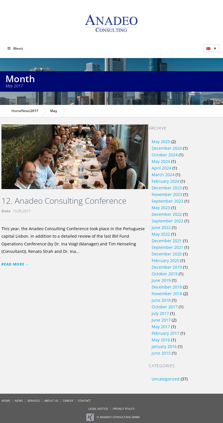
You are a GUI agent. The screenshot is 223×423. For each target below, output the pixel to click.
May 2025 (161, 141)
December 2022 (167, 214)
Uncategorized (166, 379)
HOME (5, 401)
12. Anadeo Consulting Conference (63, 200)
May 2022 (161, 234)
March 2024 (163, 174)
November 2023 (167, 194)
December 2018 (167, 287)
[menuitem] (211, 48)
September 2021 (167, 247)
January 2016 (164, 346)
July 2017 (160, 313)
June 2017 (161, 320)
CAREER (68, 401)
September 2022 (167, 221)
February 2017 (165, 333)
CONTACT (84, 401)
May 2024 (161, 161)
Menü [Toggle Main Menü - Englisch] (15, 48)
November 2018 (167, 293)
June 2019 (161, 280)
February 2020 (165, 260)
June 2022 (161, 227)
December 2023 (167, 188)
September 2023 (167, 201)
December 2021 (167, 240)
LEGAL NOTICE (98, 409)
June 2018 (161, 300)
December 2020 (167, 254)
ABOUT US (51, 401)
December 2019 (167, 267)
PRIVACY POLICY (124, 409)
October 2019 (165, 273)
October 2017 (165, 306)
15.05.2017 (22, 211)
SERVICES (33, 401)
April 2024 (161, 168)
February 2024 (165, 181)
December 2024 (167, 148)
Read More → (15, 264)
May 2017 (161, 326)
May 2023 (161, 207)
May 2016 (161, 340)
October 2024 (165, 154)
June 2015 (161, 353)
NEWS (19, 401)
